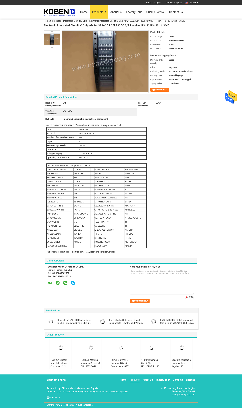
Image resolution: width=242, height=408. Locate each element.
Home (84, 12)
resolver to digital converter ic (102, 252)
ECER (125, 391)
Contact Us (176, 12)
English (194, 2)
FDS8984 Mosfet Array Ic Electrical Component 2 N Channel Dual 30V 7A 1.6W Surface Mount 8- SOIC (58, 368)
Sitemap (190, 379)
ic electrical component (79, 252)
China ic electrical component (76, 388)
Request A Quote (174, 2)
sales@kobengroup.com (183, 394)
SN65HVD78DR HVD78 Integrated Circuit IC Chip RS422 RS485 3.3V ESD (176, 323)
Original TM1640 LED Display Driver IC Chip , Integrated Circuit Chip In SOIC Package (74, 323)
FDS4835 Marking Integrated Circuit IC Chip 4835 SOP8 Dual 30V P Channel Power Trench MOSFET (90, 368)
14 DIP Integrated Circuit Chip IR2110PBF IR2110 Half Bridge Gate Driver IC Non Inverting (150, 368)
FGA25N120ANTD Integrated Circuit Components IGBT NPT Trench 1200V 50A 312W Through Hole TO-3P (120, 368)
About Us (116, 12)
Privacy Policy (53, 388)
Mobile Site (53, 397)
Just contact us (85, 405)
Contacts (178, 379)
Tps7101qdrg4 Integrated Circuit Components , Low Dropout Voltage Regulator (126, 323)
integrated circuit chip (60, 252)
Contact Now (161, 90)
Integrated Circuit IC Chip (75, 21)
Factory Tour (134, 12)
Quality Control (155, 12)
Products (97, 12)
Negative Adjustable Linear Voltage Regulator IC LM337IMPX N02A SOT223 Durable (181, 366)
